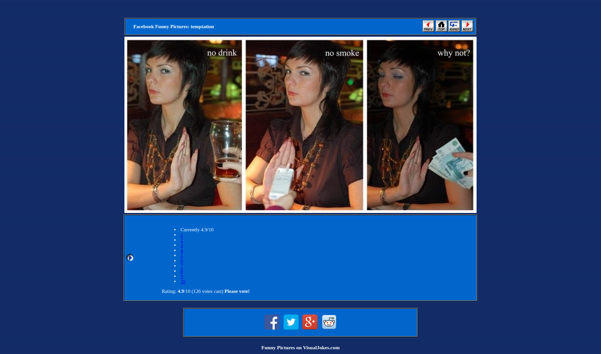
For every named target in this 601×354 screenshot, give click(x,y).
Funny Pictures (278, 347)
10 (182, 281)
